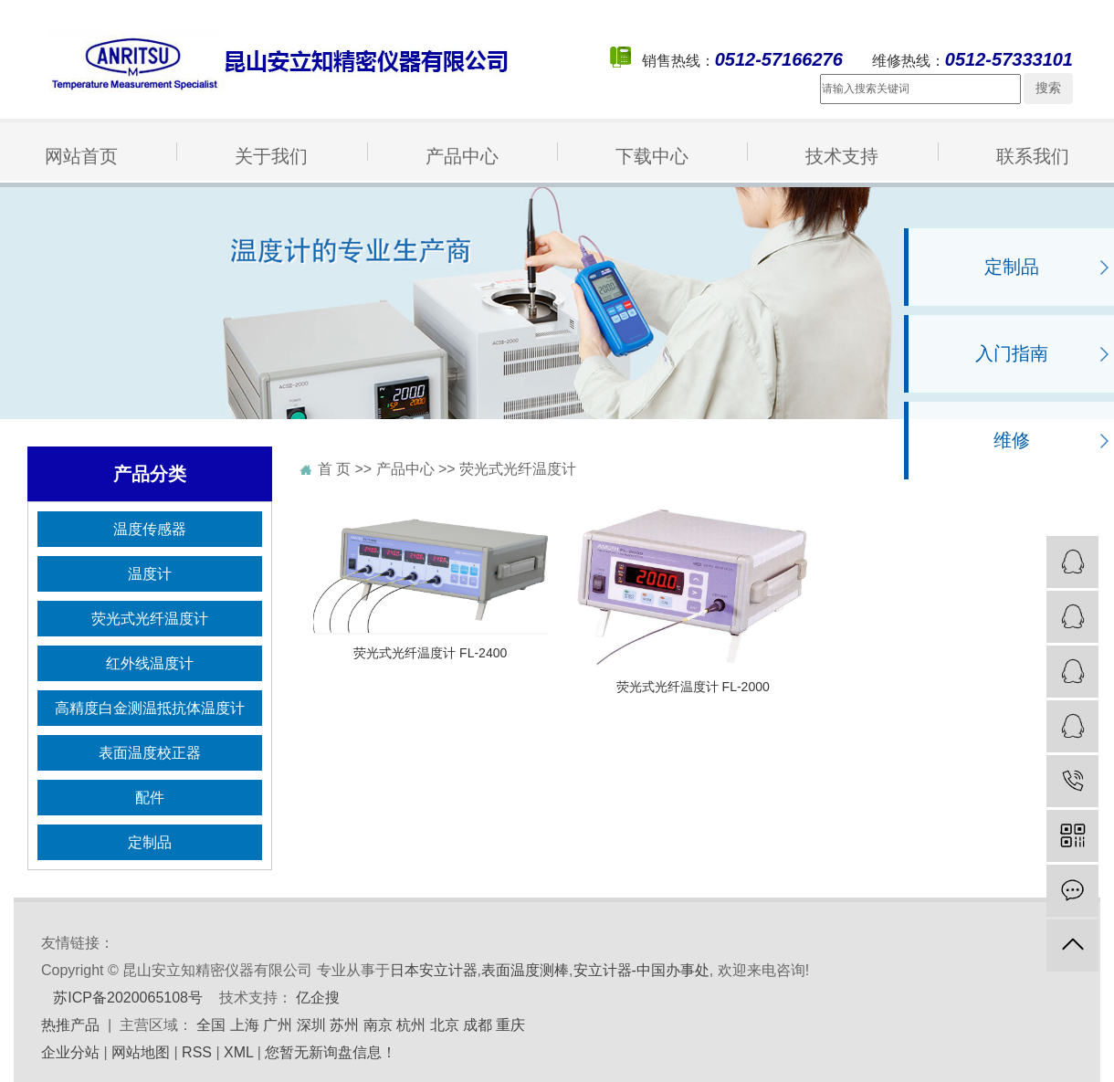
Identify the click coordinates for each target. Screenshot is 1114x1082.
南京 (378, 1025)
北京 (444, 1025)
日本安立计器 (434, 970)
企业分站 (70, 1052)
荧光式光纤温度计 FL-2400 (430, 653)
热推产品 (70, 1025)
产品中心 (462, 156)
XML (238, 1052)
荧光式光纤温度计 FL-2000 (693, 686)
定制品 (1011, 267)
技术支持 (841, 156)
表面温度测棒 (525, 970)
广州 (277, 1025)
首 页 (334, 469)
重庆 (510, 1025)
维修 (1011, 440)
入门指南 (1011, 353)
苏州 (344, 1025)
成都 (477, 1025)
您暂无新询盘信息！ (330, 1052)
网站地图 (140, 1052)
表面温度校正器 (150, 753)
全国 (211, 1025)
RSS (197, 1052)
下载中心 (651, 156)
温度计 (150, 574)
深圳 (311, 1025)
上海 (244, 1025)
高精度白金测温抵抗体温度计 (150, 708)
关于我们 (271, 156)
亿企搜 (318, 997)
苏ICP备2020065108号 (128, 997)
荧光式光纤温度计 (149, 618)
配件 (149, 797)
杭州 (411, 1025)
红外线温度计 (150, 663)
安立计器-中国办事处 (641, 970)
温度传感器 (149, 529)
